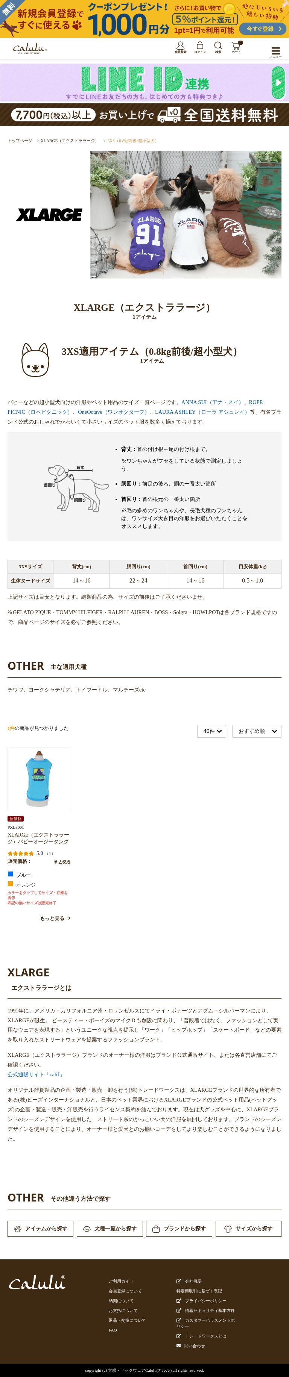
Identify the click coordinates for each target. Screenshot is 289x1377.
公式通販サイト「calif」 (36, 1074)
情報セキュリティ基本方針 (205, 1310)
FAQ (113, 1330)
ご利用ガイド (121, 1281)
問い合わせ (194, 1346)
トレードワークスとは (201, 1336)
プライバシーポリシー (201, 1300)
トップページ (20, 140)
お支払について (123, 1310)
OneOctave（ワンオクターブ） (114, 412)
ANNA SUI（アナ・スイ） (212, 402)
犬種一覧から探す (110, 1229)
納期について (121, 1300)
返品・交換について (127, 1320)
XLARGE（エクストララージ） (70, 140)
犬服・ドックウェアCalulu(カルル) (140, 1370)
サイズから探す (248, 1229)
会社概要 (189, 1281)
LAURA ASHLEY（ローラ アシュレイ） (202, 412)
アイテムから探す (40, 1229)
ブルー (19, 874)
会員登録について (125, 1291)
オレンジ (22, 884)
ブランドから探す (179, 1229)
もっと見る (55, 918)
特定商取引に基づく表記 (199, 1291)
